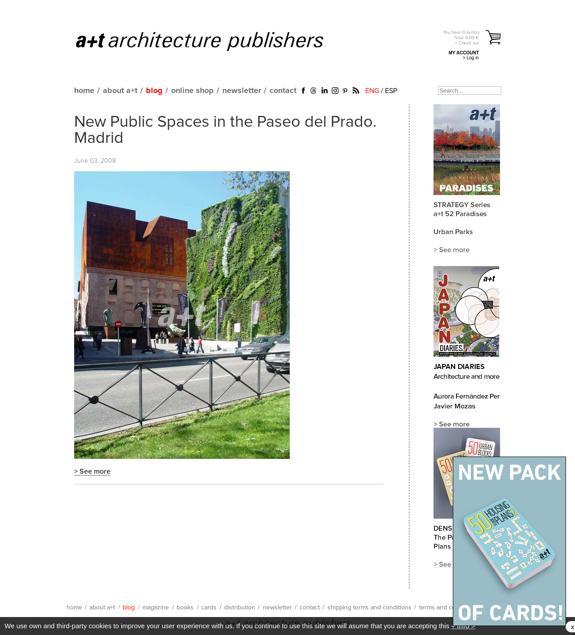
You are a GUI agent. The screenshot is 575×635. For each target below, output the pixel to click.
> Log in (471, 57)
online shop (192, 91)
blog (154, 91)
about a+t (120, 91)
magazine (155, 607)
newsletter (241, 91)
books (185, 607)
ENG (372, 90)
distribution (239, 607)
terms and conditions (448, 607)
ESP (391, 90)
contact (283, 91)
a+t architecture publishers (211, 41)
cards (209, 607)
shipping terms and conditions (369, 607)
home (84, 91)
